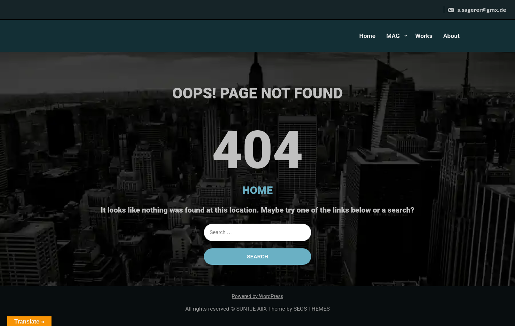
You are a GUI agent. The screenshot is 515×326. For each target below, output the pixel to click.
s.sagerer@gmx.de (476, 9)
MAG (393, 35)
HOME (257, 190)
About (451, 35)
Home (367, 35)
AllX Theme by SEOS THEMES (293, 309)
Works (423, 35)
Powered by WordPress (257, 296)
